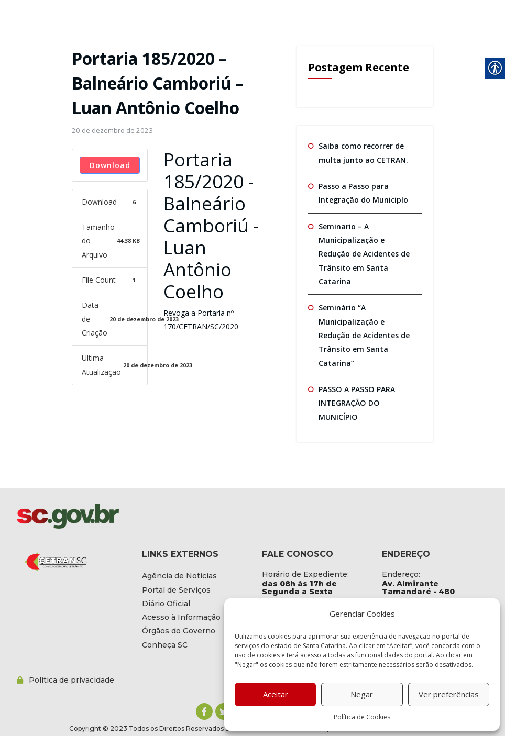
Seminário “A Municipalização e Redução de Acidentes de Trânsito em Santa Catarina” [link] (364, 335)
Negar (361, 694)
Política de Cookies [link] (362, 716)
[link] (112, 130)
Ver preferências (449, 694)
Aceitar (275, 694)
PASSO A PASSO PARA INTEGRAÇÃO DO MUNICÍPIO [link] (356, 402)
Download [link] (110, 165)
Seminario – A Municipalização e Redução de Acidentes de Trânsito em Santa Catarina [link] (364, 253)
